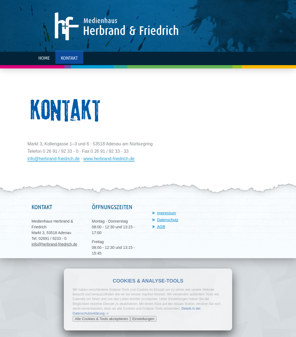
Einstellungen (143, 319)
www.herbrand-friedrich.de (109, 158)
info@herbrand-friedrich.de (53, 158)
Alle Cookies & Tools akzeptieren (101, 319)
